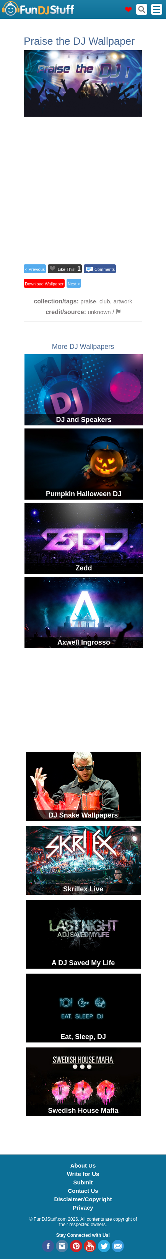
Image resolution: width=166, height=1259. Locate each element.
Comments (104, 269)
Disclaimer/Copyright (83, 1199)
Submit (83, 1182)
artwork (122, 301)
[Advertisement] (83, 188)
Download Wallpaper (44, 284)
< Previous (35, 269)
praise (88, 301)
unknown (99, 312)
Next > (74, 284)
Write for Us (83, 1174)
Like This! (67, 269)
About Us (83, 1165)
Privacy (83, 1207)
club (104, 301)
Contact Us (83, 1190)
